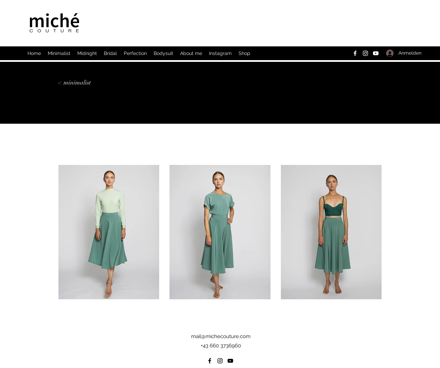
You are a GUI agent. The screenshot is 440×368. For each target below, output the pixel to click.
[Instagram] (365, 53)
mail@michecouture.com (221, 336)
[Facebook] (355, 53)
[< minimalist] (74, 83)
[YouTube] (375, 53)
